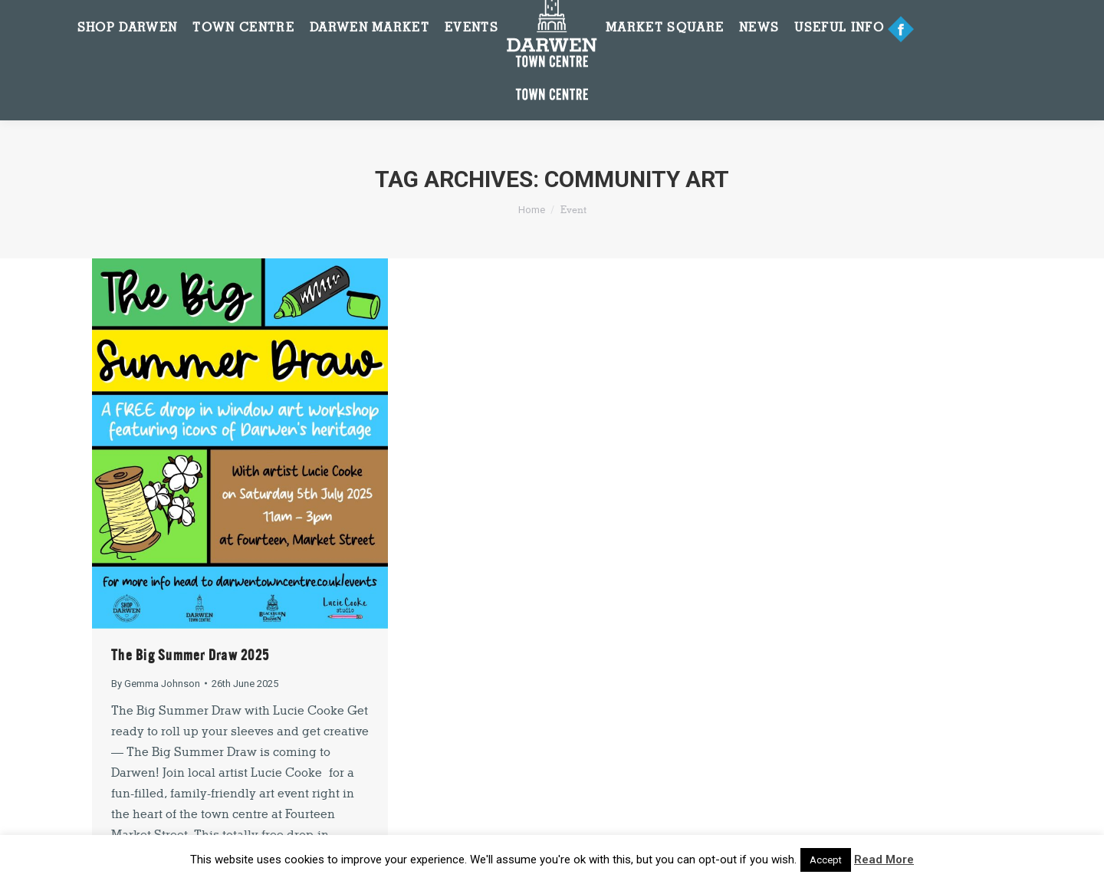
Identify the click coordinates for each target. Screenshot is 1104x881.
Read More (884, 859)
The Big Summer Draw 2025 (190, 655)
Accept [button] (826, 860)
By (155, 683)
